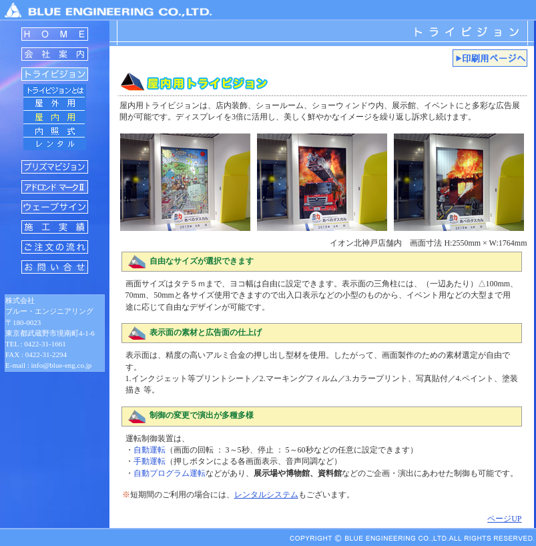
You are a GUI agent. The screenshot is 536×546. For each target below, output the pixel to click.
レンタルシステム (266, 494)
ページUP (504, 518)
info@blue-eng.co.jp (61, 365)
